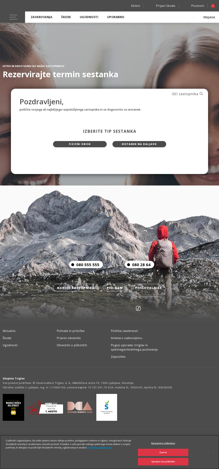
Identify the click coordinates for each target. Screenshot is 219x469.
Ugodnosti (89, 17)
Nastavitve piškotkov (163, 443)
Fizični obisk (80, 145)
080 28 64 (138, 271)
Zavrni (163, 452)
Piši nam (115, 295)
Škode (66, 17)
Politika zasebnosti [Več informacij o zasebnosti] (100, 447)
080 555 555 (84, 271)
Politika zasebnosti (124, 333)
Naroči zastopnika (74, 295)
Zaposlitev (118, 359)
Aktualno (9, 333)
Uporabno (115, 17)
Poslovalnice (149, 295)
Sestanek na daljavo (139, 145)
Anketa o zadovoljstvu (126, 340)
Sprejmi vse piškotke (163, 461)
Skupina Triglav (14, 380)
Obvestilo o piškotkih (72, 347)
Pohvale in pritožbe (71, 333)
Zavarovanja (41, 17)
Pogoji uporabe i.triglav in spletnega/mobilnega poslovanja (134, 350)
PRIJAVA (209, 17)
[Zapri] (213, 452)
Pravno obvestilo (69, 340)
